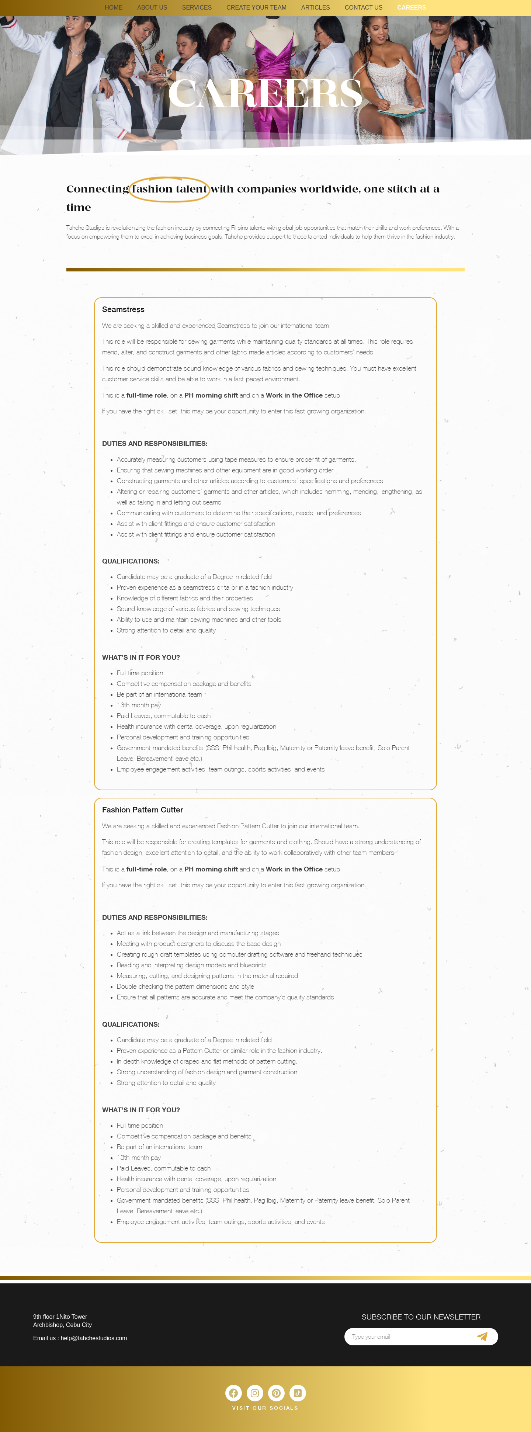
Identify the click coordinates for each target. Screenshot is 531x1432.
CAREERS (412, 7)
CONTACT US (364, 7)
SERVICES (197, 7)
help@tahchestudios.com (94, 1338)
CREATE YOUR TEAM (256, 7)
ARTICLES (315, 7)
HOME (113, 7)
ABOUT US (152, 7)
